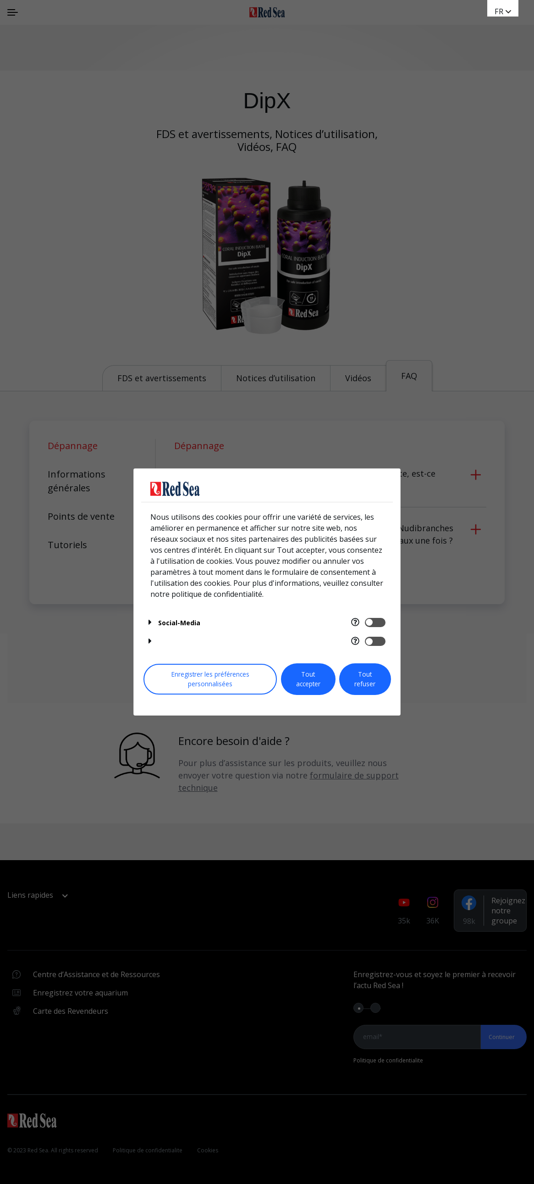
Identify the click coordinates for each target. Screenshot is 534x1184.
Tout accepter (308, 679)
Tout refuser (364, 679)
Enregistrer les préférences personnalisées (210, 679)
